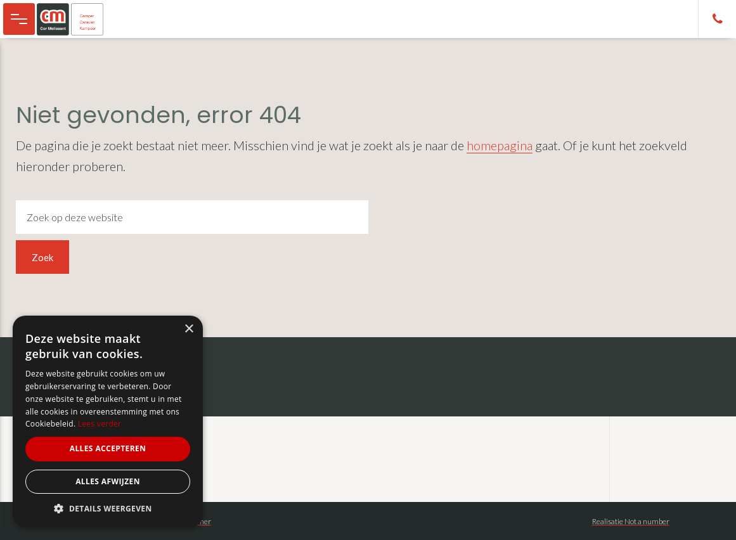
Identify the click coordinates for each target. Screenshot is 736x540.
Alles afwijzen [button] (107, 481)
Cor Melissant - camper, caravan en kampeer (76, 19)
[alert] (108, 421)
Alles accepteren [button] (108, 448)
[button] (107, 508)
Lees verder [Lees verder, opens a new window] (100, 423)
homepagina (500, 145)
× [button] (188, 329)
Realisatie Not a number (630, 521)
